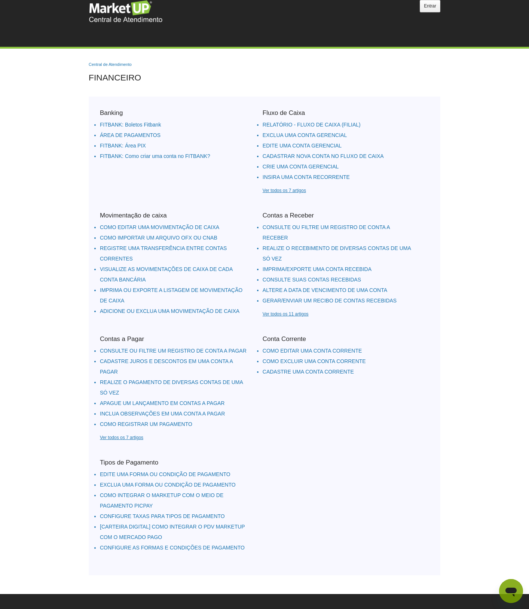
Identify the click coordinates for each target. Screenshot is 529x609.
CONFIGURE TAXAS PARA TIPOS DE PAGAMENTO (162, 516)
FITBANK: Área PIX (123, 146)
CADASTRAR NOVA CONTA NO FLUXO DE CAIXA (323, 156)
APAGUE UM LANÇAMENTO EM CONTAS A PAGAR (162, 403)
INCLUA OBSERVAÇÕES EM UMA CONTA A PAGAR (162, 414)
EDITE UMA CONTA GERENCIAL (302, 146)
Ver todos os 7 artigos (284, 190)
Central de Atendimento (110, 64)
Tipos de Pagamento (129, 462)
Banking (111, 112)
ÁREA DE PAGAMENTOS (130, 135)
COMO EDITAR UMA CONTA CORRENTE (312, 351)
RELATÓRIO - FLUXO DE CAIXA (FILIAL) (312, 125)
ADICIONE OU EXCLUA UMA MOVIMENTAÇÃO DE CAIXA (169, 311)
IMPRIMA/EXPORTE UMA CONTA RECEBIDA (317, 269)
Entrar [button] (430, 6)
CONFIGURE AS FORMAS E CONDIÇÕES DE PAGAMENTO (172, 548)
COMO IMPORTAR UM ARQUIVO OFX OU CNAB (158, 238)
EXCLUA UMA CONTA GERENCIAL (305, 135)
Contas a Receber (288, 215)
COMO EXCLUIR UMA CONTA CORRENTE (314, 361)
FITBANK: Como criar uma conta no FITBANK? (155, 156)
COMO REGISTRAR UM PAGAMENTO (146, 424)
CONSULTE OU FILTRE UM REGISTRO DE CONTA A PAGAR (173, 351)
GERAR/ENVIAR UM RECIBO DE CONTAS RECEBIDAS (330, 301)
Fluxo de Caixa (284, 112)
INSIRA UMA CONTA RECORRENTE (306, 177)
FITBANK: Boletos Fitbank (130, 125)
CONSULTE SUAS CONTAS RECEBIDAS (312, 280)
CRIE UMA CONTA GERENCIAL (301, 167)
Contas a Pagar (122, 338)
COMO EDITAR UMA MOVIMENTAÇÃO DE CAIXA (159, 227)
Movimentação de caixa (133, 215)
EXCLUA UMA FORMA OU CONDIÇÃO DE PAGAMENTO (168, 485)
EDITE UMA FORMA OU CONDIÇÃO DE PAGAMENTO (165, 474)
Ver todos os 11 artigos (286, 314)
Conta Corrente (284, 338)
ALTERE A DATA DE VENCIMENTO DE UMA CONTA (325, 290)
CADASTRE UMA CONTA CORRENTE (308, 372)
